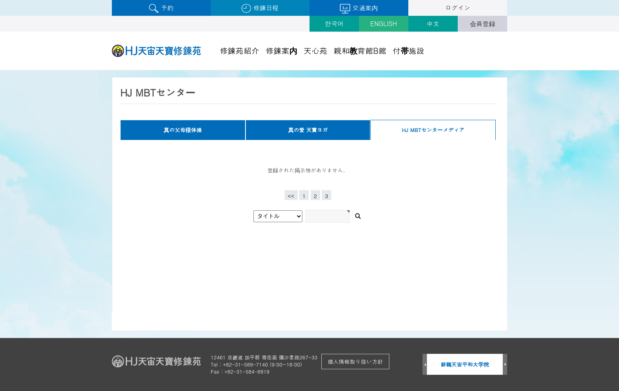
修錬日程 (260, 8)
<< (291, 196)
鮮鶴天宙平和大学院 (465, 364)
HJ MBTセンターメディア (433, 130)
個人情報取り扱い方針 (355, 361)
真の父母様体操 (183, 130)
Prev (425, 365)
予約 (161, 8)
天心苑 (315, 50)
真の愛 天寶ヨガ (308, 130)
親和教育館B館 (360, 50)
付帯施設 (409, 50)
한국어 (334, 23)
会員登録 (482, 23)
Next (505, 365)
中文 (433, 23)
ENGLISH (383, 23)
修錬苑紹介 (239, 50)
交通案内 (358, 8)
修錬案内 (281, 50)
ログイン (457, 7)
